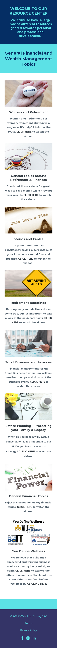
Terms (28, 623)
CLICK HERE (23, 131)
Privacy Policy (28, 630)
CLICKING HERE (37, 583)
